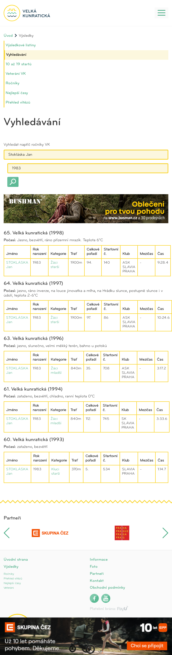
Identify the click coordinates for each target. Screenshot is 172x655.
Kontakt (97, 581)
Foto (94, 567)
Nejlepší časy (17, 93)
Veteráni (9, 588)
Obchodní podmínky (107, 588)
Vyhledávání (16, 55)
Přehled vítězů (18, 103)
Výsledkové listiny (21, 45)
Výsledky (11, 567)
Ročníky (12, 83)
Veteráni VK (16, 74)
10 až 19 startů (18, 64)
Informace (99, 560)
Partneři (97, 574)
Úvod (8, 36)
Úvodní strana (16, 560)
